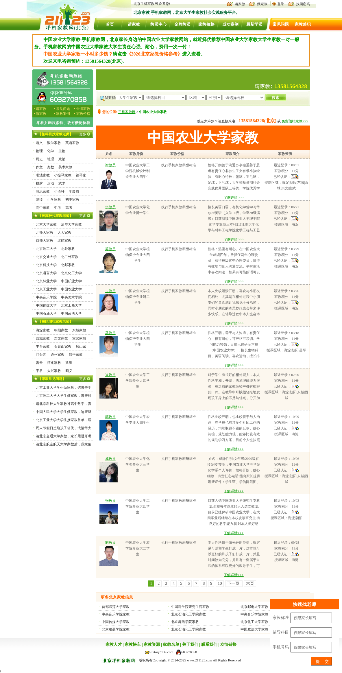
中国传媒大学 (46, 305)
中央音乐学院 (46, 297)
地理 (50, 159)
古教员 (110, 291)
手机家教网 (127, 112)
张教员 (110, 501)
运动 (50, 183)
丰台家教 (43, 346)
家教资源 (152, 644)
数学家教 (54, 143)
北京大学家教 (46, 224)
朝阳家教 (61, 330)
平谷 (39, 371)
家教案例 (63, 114)
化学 (50, 151)
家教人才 (114, 644)
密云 (39, 363)
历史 (39, 159)
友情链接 (228, 644)
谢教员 (110, 165)
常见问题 (281, 24)
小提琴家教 (62, 175)
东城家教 (79, 330)
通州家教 (57, 355)
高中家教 (43, 208)
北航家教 (64, 241)
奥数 (50, 167)
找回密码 (303, 4)
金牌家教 (83, 109)
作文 (39, 167)
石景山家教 (62, 346)
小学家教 (54, 200)
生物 (61, 151)
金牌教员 (182, 24)
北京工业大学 (46, 289)
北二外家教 (69, 257)
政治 (61, 159)
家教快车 (133, 644)
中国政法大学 (71, 313)
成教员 (110, 459)
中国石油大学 (46, 313)
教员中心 (158, 24)
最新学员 (254, 24)
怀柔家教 (54, 363)
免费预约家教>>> (295, 121)
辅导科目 (281, 632)
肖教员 (110, 375)
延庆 (68, 363)
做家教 (262, 4)
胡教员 (110, 543)
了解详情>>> (233, 198)
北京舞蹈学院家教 (185, 622)
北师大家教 (44, 233)
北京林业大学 (46, 281)
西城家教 (43, 338)
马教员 (110, 333)
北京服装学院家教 (116, 629)
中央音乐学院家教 (116, 614)
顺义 (68, 371)
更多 (82, 134)
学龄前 (74, 191)
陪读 (39, 200)
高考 (68, 208)
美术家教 (65, 167)
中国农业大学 (71, 289)
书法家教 (43, 175)
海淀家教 (43, 330)
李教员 (110, 207)
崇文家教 (61, 338)
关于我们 (190, 644)
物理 (39, 151)
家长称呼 (281, 617)
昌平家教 (76, 355)
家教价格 (206, 24)
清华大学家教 (71, 224)
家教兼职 (303, 24)
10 (220, 583)
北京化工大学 (71, 273)
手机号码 (281, 647)
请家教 (240, 4)
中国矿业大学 (71, 281)
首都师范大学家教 (116, 607)
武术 (61, 183)
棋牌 (39, 183)
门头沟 (41, 355)
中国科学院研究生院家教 (190, 607)
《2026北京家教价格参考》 (154, 53)
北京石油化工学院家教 (188, 614)
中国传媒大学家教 (116, 622)
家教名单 (171, 644)
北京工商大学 (71, 305)
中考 (57, 208)
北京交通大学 (46, 257)
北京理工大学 (46, 249)
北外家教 (68, 249)
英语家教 (72, 143)
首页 (110, 24)
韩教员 (110, 417)
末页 (250, 583)
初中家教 (72, 200)
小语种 (59, 191)
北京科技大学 (46, 265)
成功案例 (230, 24)
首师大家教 (44, 241)
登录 (280, 4)
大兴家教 (54, 371)
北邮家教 (68, 265)
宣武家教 (79, 338)
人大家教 (64, 233)
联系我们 (209, 644)
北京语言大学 (46, 273)
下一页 (234, 583)
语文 (39, 143)
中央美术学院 (71, 297)
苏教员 (110, 249)
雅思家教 (43, 191)
